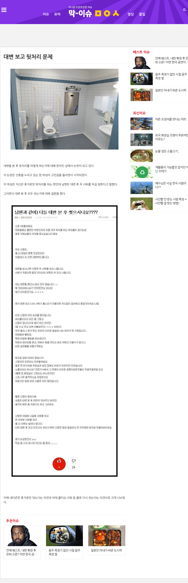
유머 (57, 14)
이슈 (46, 14)
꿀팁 (142, 14)
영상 (131, 14)
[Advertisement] (94, 35)
